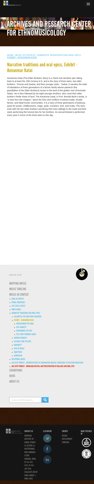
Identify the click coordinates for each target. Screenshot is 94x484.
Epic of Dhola (19, 348)
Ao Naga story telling (22, 341)
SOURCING (65, 442)
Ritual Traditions (18, 302)
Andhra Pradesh (20, 337)
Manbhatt (18, 345)
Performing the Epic (24, 330)
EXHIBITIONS (15, 370)
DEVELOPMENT (67, 439)
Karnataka (18, 355)
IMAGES (32, 475)
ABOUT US (14, 382)
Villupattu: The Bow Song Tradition (27, 316)
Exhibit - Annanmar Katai (24, 320)
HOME (10, 55)
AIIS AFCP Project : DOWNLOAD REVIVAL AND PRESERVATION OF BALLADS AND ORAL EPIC (43, 366)
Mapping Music (17, 284)
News (12, 376)
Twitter (47, 438)
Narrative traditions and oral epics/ (59, 55)
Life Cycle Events (18, 306)
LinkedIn (47, 459)
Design (64, 435)
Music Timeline (17, 289)
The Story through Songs (26, 334)
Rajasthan (18, 352)
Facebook (47, 449)
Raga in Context (18, 298)
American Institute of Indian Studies (30, 439)
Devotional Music (18, 359)
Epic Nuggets (21, 327)
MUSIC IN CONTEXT (19, 295)
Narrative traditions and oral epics (26, 313)
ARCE (31, 478)
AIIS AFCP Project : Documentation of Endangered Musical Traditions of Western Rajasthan (47, 362)
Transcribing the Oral (25, 323)
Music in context (25, 55)
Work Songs (16, 309)
